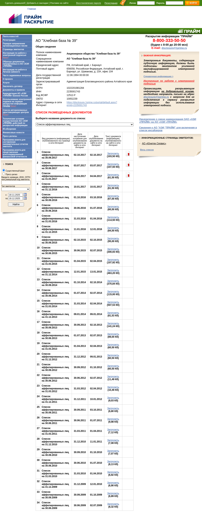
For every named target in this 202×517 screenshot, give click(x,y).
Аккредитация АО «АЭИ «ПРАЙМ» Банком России (15, 94)
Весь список (147, 149)
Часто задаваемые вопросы (17, 75)
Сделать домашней (15, 3)
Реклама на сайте (59, 3)
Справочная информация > (158, 76)
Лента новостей (10, 36)
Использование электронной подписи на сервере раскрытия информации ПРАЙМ (17, 103)
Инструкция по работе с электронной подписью (15, 55)
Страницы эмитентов (13, 49)
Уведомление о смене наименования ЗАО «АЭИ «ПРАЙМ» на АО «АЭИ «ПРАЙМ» (167, 120)
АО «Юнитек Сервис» (154, 143)
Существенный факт (15, 171)
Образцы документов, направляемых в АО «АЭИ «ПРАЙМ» (16, 64)
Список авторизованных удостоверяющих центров (16, 112)
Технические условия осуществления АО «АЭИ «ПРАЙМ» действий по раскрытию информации (15, 122)
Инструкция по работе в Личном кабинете (15, 71)
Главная (32, 9)
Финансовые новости (13, 132)
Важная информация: (157, 55)
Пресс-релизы (10, 136)
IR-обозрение (9, 129)
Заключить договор (12, 86)
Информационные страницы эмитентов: (168, 138)
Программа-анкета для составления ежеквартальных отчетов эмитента (15, 143)
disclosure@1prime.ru (174, 48)
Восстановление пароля (88, 3)
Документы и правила (14, 90)
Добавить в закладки (37, 3)
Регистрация (111, 3)
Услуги (6, 83)
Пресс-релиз (11, 174)
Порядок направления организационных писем (15, 44)
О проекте (8, 79)
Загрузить (113, 153)
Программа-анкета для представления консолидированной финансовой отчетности (15, 153)
